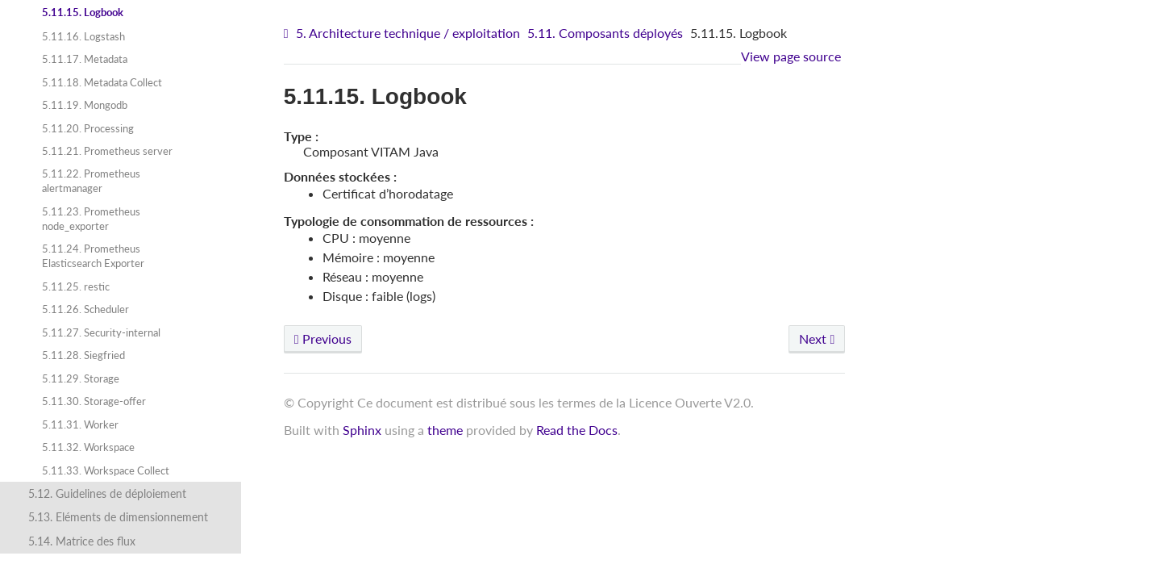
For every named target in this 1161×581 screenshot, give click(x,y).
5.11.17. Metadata (84, 58)
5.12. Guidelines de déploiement (107, 493)
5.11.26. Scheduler (85, 309)
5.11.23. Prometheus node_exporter (91, 218)
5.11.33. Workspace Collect (105, 470)
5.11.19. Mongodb (84, 104)
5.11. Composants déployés (605, 32)
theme (445, 429)
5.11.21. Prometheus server (107, 150)
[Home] (288, 33)
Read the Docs (577, 429)
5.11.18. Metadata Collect (102, 82)
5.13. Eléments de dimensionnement (118, 517)
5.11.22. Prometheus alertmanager (91, 180)
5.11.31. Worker (80, 424)
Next (816, 338)
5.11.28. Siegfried (83, 355)
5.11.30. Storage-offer (94, 401)
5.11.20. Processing (88, 128)
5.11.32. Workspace (88, 447)
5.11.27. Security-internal (101, 332)
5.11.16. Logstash (83, 36)
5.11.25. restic (76, 286)
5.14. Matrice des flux (81, 541)
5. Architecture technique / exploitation (408, 32)
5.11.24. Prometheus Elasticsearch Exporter (93, 256)
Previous (323, 338)
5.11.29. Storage (80, 378)
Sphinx (362, 429)
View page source (791, 56)
